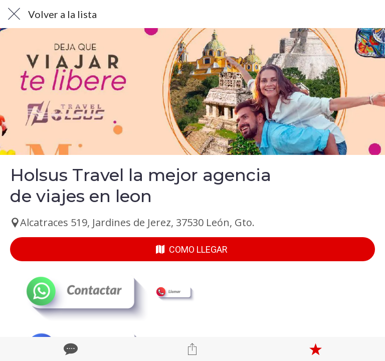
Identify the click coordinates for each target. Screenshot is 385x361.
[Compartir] (192, 349)
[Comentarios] (70, 349)
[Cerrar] (14, 14)
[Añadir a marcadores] (315, 349)
